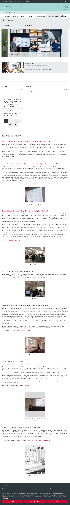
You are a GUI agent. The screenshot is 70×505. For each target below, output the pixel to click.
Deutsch (5, 1)
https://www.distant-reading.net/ (13, 240)
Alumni (63, 16)
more (59, 372)
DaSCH (4, 440)
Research (30, 16)
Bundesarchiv (31, 439)
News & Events (53, 16)
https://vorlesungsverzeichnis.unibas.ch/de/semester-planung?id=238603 (20, 330)
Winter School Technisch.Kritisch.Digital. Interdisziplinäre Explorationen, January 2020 (30, 164)
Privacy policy (5, 498)
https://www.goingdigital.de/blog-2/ (36, 183)
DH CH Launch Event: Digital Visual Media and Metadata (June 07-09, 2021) (26, 141)
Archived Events (29, 25)
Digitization (41, 16)
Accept (57, 501)
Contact (27, 1)
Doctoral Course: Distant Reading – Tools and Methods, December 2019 (25, 211)
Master (15, 16)
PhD (22, 16)
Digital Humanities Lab (10, 12)
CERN (16, 440)
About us (7, 16)
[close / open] (66, 20)
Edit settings (35, 501)
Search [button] (64, 1)
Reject (12, 501)
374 (10, 125)
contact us (27, 385)
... (19, 120)
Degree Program (12, 1)
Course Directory (5, 488)
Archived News (6, 25)
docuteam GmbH (45, 439)
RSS (66, 89)
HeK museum (32, 376)
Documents (20, 1)
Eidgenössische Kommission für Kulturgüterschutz (38, 440)
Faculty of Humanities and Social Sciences (10, 9)
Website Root (4, 20)
